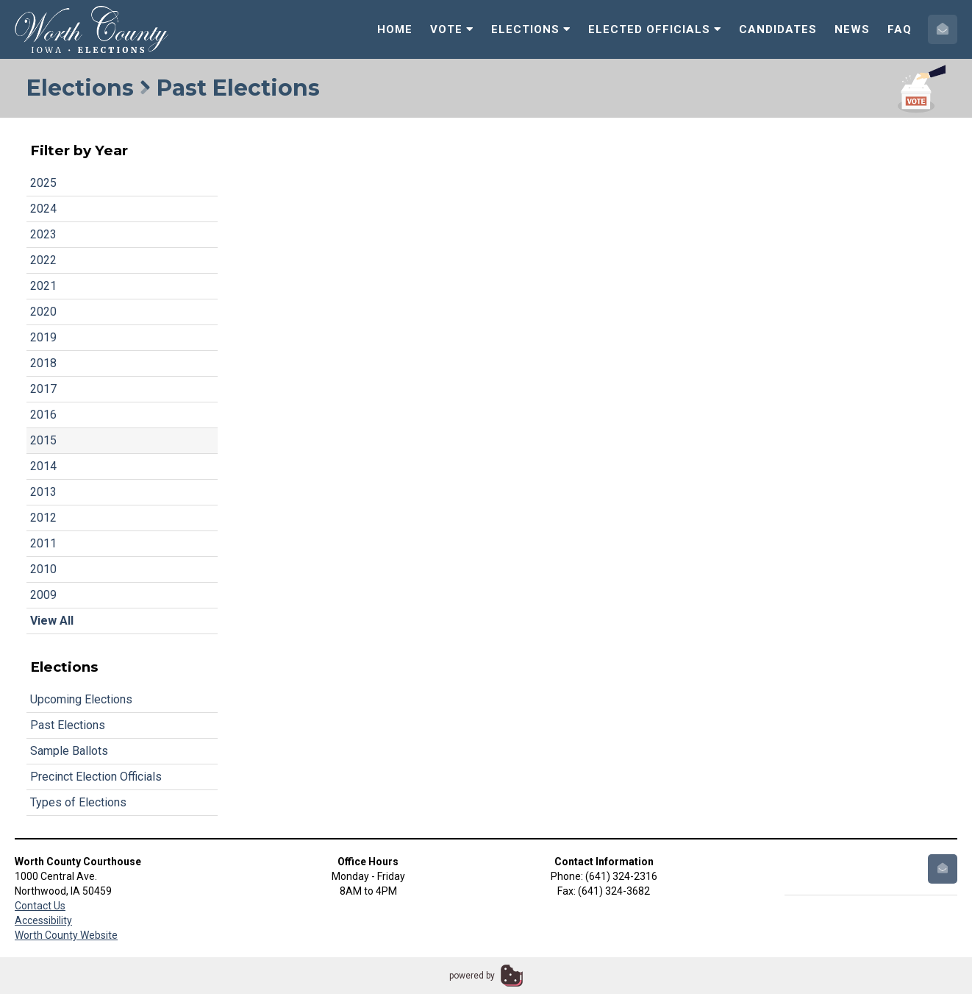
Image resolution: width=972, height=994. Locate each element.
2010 (43, 569)
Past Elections (67, 725)
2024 (43, 209)
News (852, 29)
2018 (43, 363)
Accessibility (43, 920)
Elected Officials (654, 29)
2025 (43, 183)
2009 (43, 595)
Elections (531, 29)
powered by (472, 975)
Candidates (778, 29)
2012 (43, 518)
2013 (43, 492)
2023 (43, 234)
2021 (43, 286)
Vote (452, 29)
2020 (43, 312)
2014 (43, 466)
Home (394, 29)
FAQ (899, 29)
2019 (43, 337)
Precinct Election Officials (96, 777)
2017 (43, 389)
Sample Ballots (69, 751)
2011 (43, 543)
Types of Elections (78, 802)
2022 (43, 260)
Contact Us (40, 906)
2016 (43, 415)
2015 (43, 440)
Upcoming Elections (81, 699)
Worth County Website (66, 935)
